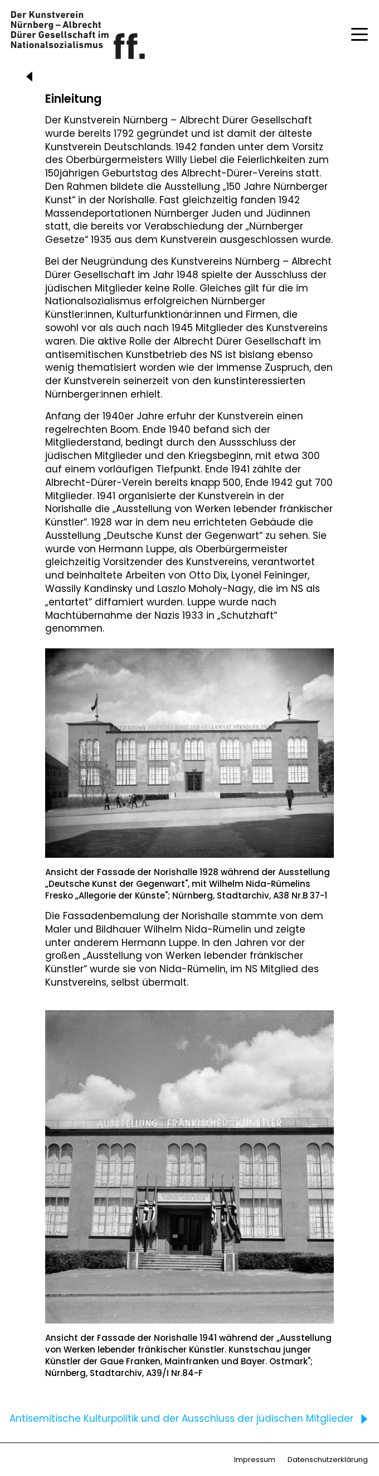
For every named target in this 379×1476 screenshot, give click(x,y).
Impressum (254, 1459)
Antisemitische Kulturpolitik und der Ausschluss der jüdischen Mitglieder (191, 1418)
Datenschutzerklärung (328, 1459)
